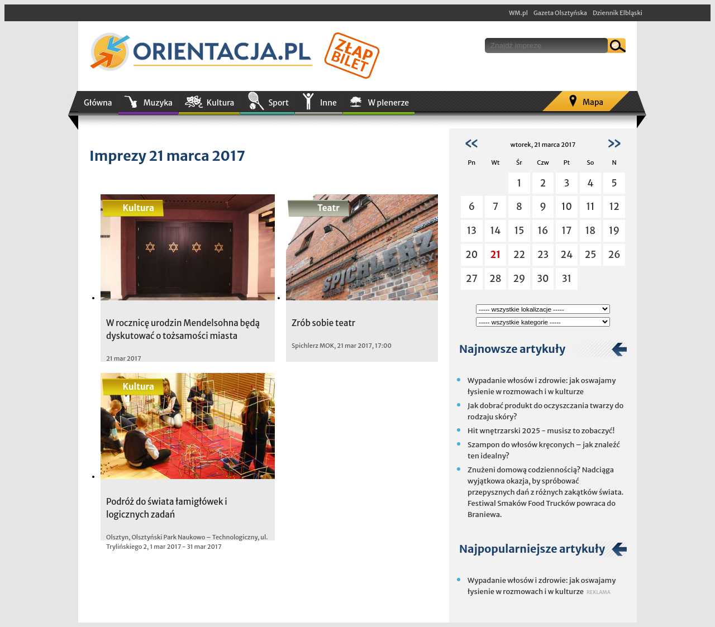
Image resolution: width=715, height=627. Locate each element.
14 (495, 230)
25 (591, 254)
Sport (278, 103)
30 (543, 278)
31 (566, 278)
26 (614, 254)
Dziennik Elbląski (617, 13)
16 (543, 230)
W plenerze (388, 103)
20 (471, 254)
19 (614, 230)
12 (614, 206)
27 (472, 278)
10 (566, 206)
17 (567, 230)
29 (519, 278)
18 (590, 230)
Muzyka (158, 103)
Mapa (593, 102)
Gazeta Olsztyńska (560, 13)
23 (543, 254)
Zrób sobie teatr (323, 323)
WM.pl (518, 13)
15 (519, 230)
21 (495, 254)
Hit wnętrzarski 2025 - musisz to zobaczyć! (541, 430)
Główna (98, 103)
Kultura (221, 103)
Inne (328, 103)
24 (567, 254)
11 (590, 206)
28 (495, 278)
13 (471, 230)
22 (519, 254)
